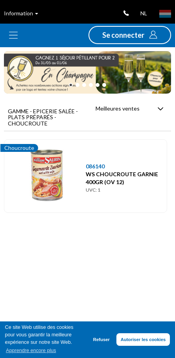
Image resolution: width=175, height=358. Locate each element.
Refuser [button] (101, 339)
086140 (95, 166)
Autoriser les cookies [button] (143, 339)
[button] (129, 35)
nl (143, 13)
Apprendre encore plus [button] (31, 350)
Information (21, 13)
